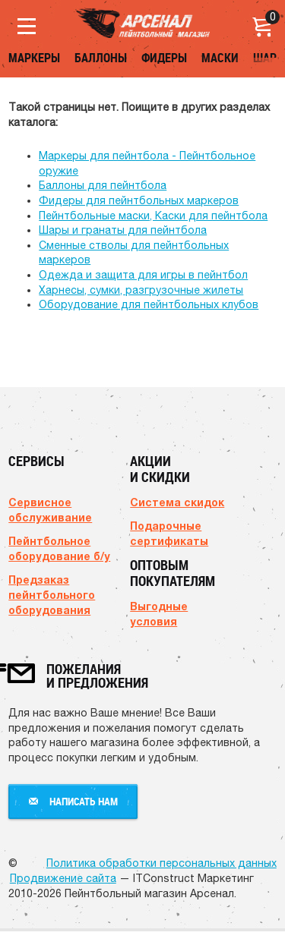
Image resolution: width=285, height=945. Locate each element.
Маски (220, 57)
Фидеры (164, 57)
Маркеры (34, 57)
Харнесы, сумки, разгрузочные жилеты (141, 290)
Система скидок (177, 502)
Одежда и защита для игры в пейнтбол (143, 275)
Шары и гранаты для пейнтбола (123, 230)
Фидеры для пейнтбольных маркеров (139, 200)
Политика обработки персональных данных (161, 863)
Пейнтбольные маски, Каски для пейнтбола (153, 215)
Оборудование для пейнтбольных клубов (148, 304)
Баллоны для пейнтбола (102, 185)
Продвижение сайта (63, 878)
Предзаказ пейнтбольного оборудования (51, 594)
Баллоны (100, 57)
